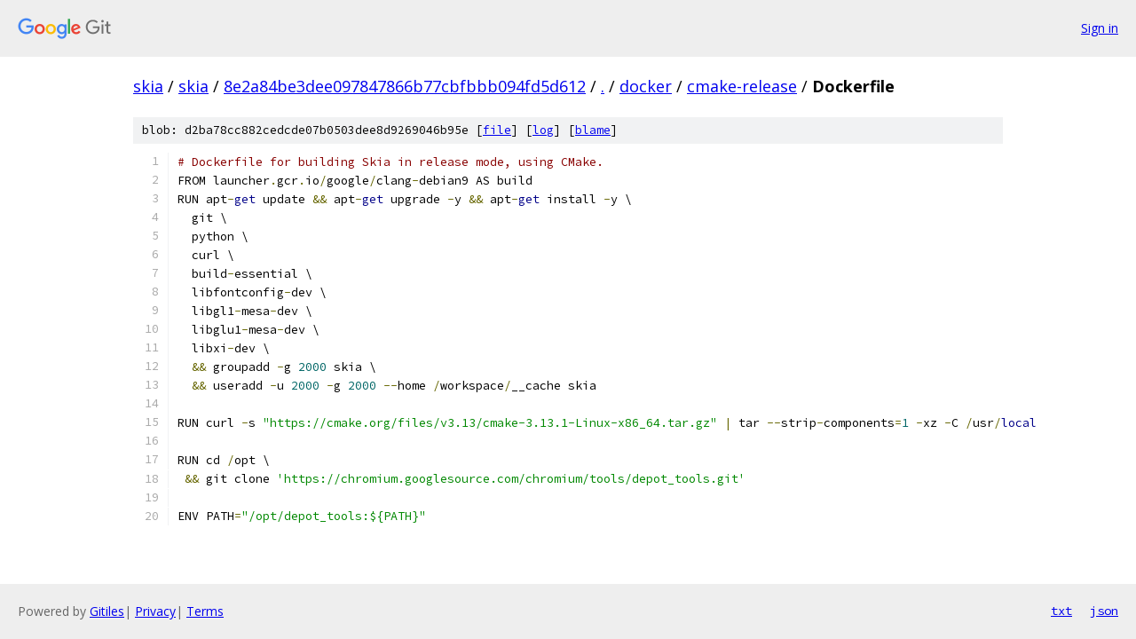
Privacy (155, 611)
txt (1061, 611)
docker (645, 86)
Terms (205, 611)
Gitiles (107, 611)
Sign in (1099, 28)
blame (593, 130)
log (543, 130)
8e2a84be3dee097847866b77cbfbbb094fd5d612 (405, 86)
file (497, 130)
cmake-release (742, 86)
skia (148, 86)
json (1104, 611)
